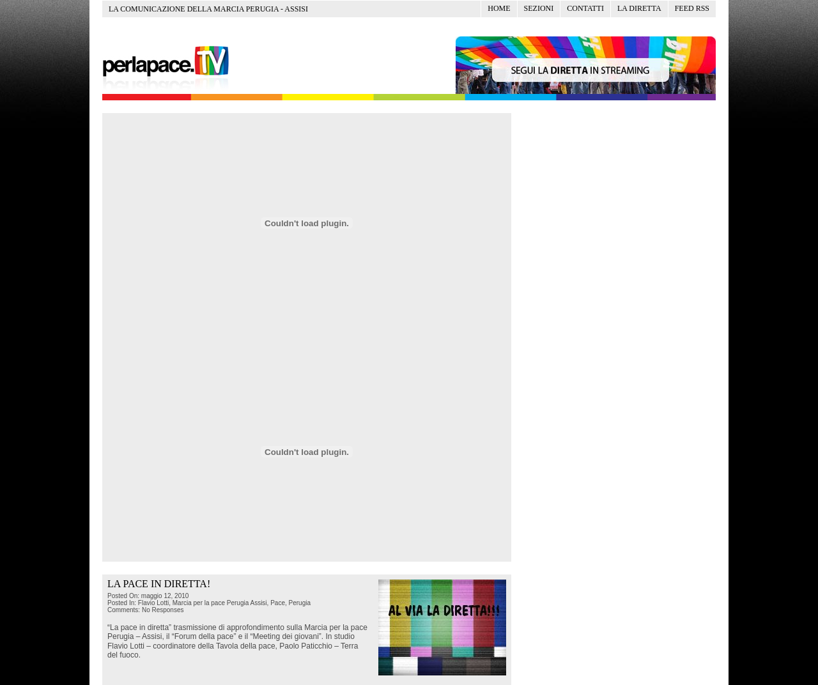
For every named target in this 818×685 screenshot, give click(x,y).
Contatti (585, 8)
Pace (277, 602)
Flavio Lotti (153, 602)
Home (499, 8)
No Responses (163, 609)
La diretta (639, 8)
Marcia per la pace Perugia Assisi (220, 602)
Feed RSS (692, 8)
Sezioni (539, 8)
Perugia (300, 602)
